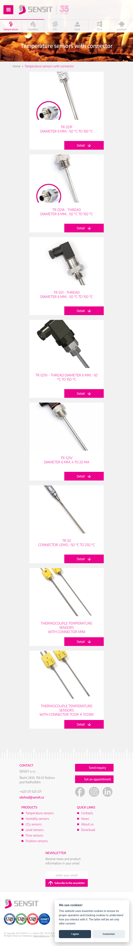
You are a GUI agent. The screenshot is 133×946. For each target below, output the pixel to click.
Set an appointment (97, 779)
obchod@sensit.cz (31, 797)
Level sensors (34, 830)
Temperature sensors (40, 813)
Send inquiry (97, 768)
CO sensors (34, 824)
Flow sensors (34, 835)
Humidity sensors (37, 819)
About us (87, 824)
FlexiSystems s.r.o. (41, 935)
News (85, 819)
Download (88, 830)
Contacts (87, 813)
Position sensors (37, 841)
